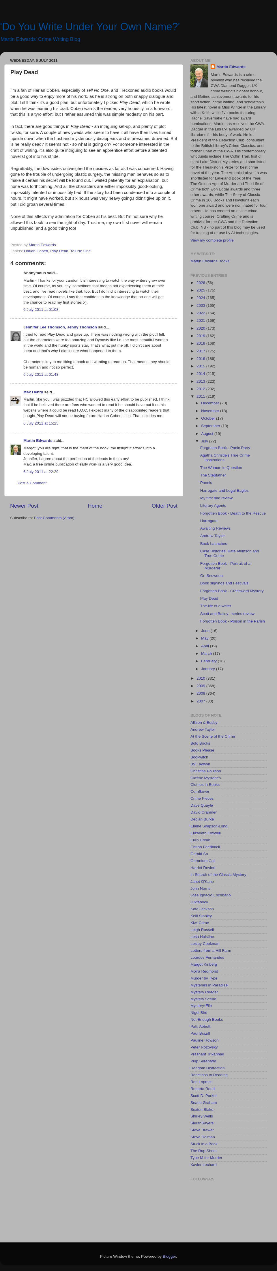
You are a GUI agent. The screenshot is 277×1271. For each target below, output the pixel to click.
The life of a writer (215, 606)
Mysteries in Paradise (209, 985)
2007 (201, 701)
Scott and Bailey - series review (227, 614)
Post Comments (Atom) (54, 518)
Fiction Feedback (205, 847)
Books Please (202, 750)
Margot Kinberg (203, 964)
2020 (201, 328)
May (205, 638)
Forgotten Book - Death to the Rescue (233, 513)
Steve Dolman (202, 1137)
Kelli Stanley (201, 916)
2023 (201, 305)
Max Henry (33, 392)
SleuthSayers (202, 1123)
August (207, 433)
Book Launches (213, 543)
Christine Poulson (205, 771)
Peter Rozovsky (204, 1047)
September (211, 426)
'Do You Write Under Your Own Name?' (90, 27)
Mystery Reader (204, 992)
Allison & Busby (204, 722)
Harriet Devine (202, 868)
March (207, 653)
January (208, 669)
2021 (201, 320)
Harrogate (209, 521)
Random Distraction (207, 1068)
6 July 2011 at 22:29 (41, 472)
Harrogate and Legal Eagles (224, 490)
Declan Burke (202, 819)
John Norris (200, 888)
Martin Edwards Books (209, 261)
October (208, 418)
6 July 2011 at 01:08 (41, 309)
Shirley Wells (201, 1116)
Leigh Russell (202, 930)
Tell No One (80, 251)
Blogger (169, 1256)
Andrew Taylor (212, 536)
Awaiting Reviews (215, 528)
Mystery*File (201, 1005)
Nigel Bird (198, 1012)
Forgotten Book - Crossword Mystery (232, 591)
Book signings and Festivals (224, 583)
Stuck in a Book (204, 1144)
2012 (201, 389)
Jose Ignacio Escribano (210, 895)
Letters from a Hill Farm (210, 950)
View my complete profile (212, 240)
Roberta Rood (202, 1089)
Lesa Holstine (202, 936)
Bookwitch (199, 757)
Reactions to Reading (209, 1075)
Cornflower (199, 791)
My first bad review (216, 498)
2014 (201, 373)
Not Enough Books (206, 1019)
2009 (201, 686)
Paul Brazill (200, 1033)
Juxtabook (199, 902)
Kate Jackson (202, 909)
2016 (201, 358)
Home (95, 506)
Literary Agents (213, 505)
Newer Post (24, 506)
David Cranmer (203, 812)
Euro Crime (200, 840)
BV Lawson (200, 764)
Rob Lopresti (201, 1082)
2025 (201, 290)
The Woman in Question (221, 468)
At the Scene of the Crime (212, 736)
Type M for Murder (206, 1158)
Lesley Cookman (205, 943)
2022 (201, 313)
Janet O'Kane (202, 881)
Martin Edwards (38, 440)
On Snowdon (211, 575)
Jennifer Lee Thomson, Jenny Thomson (60, 327)
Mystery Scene (203, 999)
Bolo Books (200, 743)
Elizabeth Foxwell (205, 833)
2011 (201, 396)
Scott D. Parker (203, 1096)
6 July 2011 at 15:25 (41, 423)
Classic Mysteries (205, 778)
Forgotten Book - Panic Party (225, 448)
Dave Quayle (201, 805)
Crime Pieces (202, 798)
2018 (201, 343)
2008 (201, 693)
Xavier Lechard (203, 1164)
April (205, 646)
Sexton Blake (202, 1109)
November (210, 411)
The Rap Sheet (203, 1151)
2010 (201, 678)
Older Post (164, 506)
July (205, 441)
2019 (201, 336)
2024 (201, 298)
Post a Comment (32, 483)
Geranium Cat (202, 861)
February (209, 661)
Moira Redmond (204, 971)
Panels (206, 483)
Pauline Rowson (204, 1040)
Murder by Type (204, 978)
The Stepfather (213, 475)
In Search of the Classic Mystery (218, 874)
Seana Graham (203, 1102)
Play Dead (59, 251)
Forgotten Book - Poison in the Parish (232, 621)
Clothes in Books (205, 784)
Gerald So (199, 854)
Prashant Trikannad (207, 1054)
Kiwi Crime (199, 923)
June (206, 631)
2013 (201, 381)
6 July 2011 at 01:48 (41, 374)
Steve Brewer (202, 1130)
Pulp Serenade (203, 1061)
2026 (201, 283)
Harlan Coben (36, 251)
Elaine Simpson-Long (208, 826)
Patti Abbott (200, 1026)
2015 (201, 366)
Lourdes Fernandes (207, 957)
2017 (201, 351)
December (210, 403)
